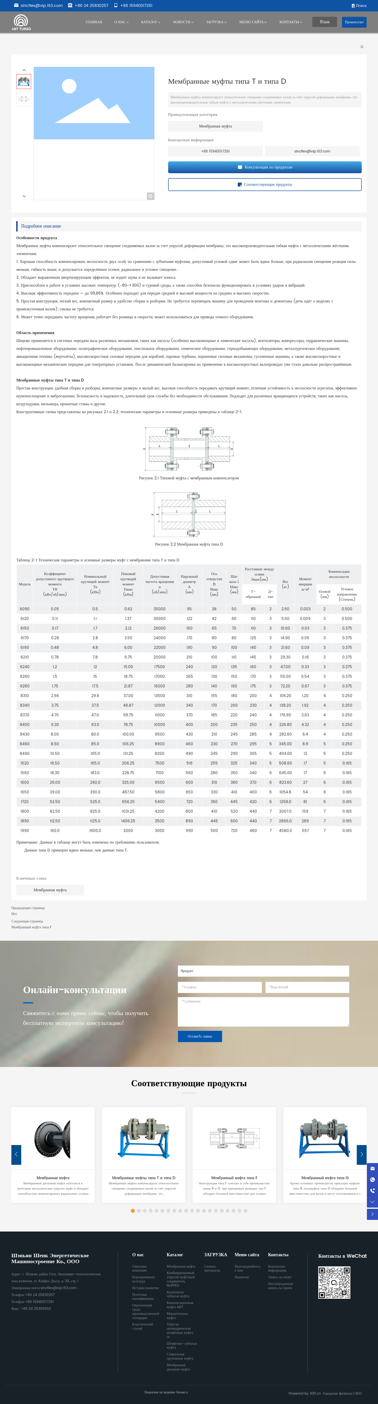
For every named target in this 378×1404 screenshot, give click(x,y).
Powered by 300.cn (305, 1393)
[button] (362, 1155)
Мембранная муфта (215, 126)
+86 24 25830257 (88, 5)
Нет (14, 914)
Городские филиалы (337, 1393)
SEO (358, 1393)
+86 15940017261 (132, 5)
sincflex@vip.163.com (38, 5)
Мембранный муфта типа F (31, 927)
